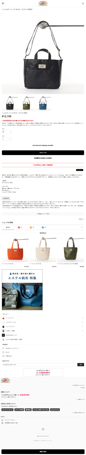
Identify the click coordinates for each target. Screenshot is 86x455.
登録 (81, 364)
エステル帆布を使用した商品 (14, 339)
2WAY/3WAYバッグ (11, 335)
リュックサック (10, 326)
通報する (81, 219)
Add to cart (43, 152)
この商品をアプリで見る (43, 214)
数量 (3, 136)
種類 (3, 129)
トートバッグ (9, 318)
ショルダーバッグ (11, 322)
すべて (8, 227)
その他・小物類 (10, 331)
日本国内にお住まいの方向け (43, 158)
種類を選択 (43, 451)
